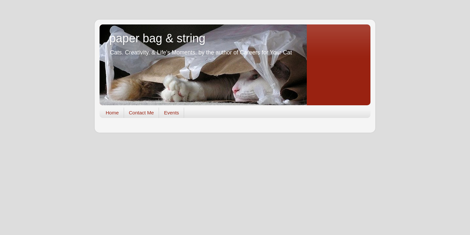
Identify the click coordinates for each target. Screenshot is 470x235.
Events (171, 112)
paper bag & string (157, 38)
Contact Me (141, 112)
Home (112, 112)
